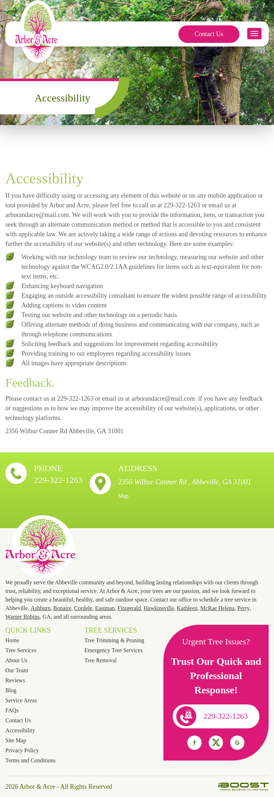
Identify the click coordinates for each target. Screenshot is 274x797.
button (254, 33)
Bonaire (62, 608)
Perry (243, 608)
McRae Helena (218, 608)
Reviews (15, 680)
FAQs (12, 710)
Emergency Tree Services (113, 650)
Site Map (15, 740)
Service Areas (21, 700)
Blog (10, 690)
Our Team (16, 670)
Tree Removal (100, 660)
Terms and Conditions (30, 760)
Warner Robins (22, 617)
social (194, 742)
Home (12, 640)
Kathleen (187, 608)
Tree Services (20, 650)
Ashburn (40, 608)
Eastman (105, 608)
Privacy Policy (22, 750)
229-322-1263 (58, 480)
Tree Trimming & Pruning (114, 640)
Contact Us (208, 34)
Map (123, 496)
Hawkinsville (158, 608)
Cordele (83, 608)
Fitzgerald (129, 608)
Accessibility (20, 730)
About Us (16, 660)
